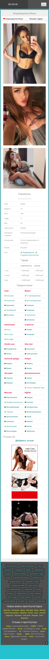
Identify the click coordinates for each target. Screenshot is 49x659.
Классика (10, 296)
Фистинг (29, 344)
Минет (28, 291)
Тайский (10, 412)
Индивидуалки (28, 252)
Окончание (9, 325)
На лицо (10, 334)
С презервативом (34, 296)
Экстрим (8, 373)
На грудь (10, 339)
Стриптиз (29, 325)
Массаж (8, 392)
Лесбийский (11, 310)
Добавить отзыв (24, 440)
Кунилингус (31, 315)
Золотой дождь (11, 358)
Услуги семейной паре (36, 388)
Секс (6, 291)
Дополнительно (32, 373)
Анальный (11, 301)
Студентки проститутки (30, 255)
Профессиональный (14, 402)
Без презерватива (34, 301)
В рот (9, 330)
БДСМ (28, 392)
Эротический (12, 426)
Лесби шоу (9, 344)
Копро (28, 358)
